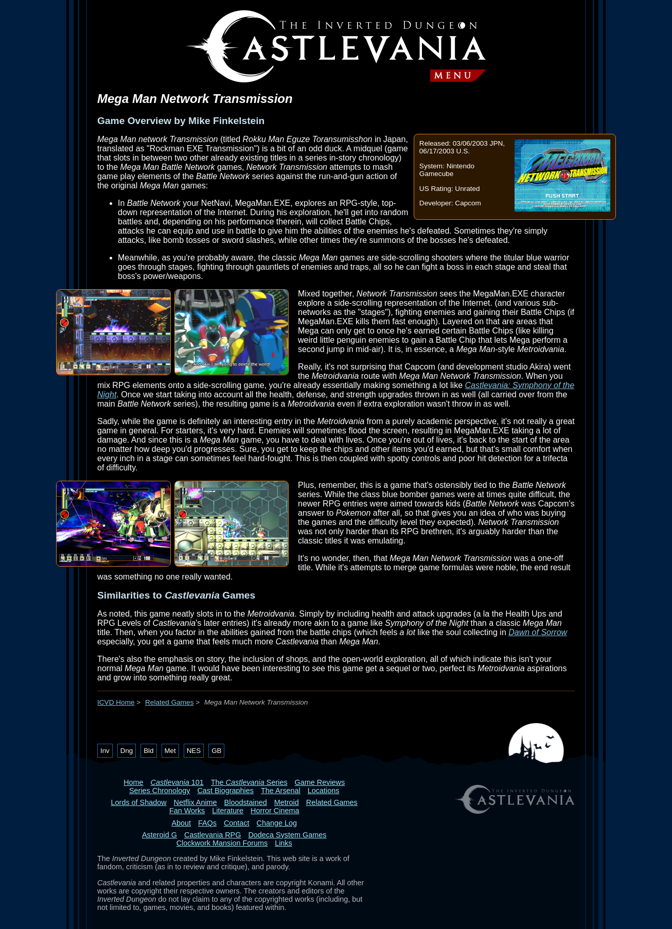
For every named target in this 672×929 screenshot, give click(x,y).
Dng (126, 751)
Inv (105, 751)
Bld (148, 751)
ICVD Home (116, 702)
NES (194, 751)
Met (170, 751)
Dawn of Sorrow (537, 632)
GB (216, 751)
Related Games (169, 702)
